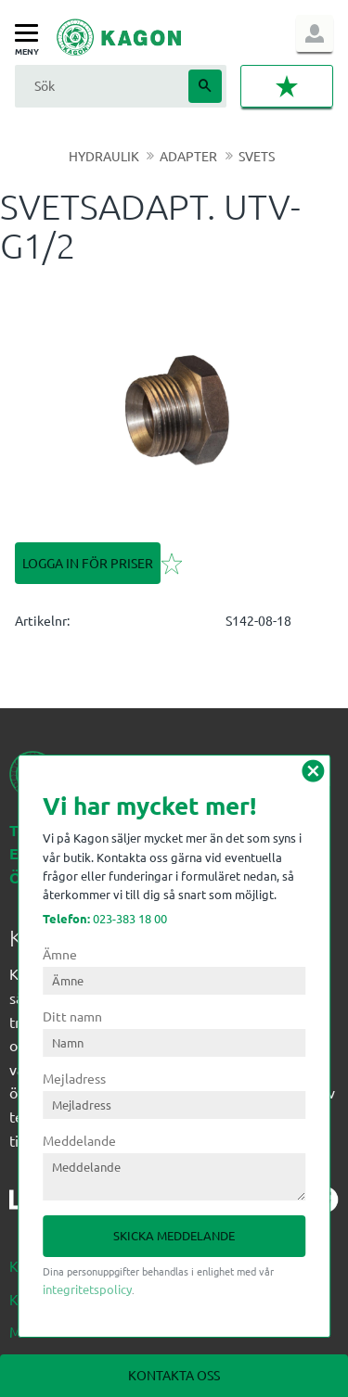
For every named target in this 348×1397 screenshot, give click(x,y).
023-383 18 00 (105, 918)
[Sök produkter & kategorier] (99, 85)
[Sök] (205, 86)
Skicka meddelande (174, 1235)
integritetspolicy (87, 1289)
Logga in (315, 33)
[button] (31, 34)
